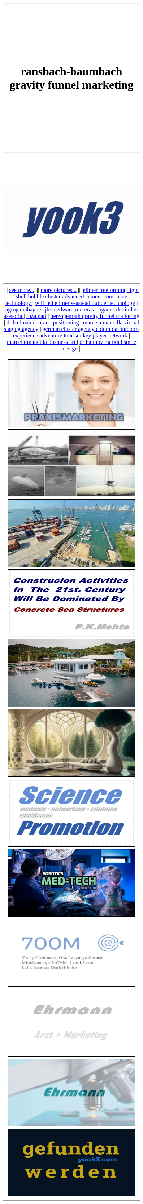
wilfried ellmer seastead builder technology (85, 303)
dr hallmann (21, 322)
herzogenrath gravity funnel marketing (94, 316)
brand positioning (59, 322)
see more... (21, 290)
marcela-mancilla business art (42, 342)
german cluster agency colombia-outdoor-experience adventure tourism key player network (76, 332)
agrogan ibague (23, 309)
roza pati (36, 316)
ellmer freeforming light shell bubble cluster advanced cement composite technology (72, 296)
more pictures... (58, 290)
